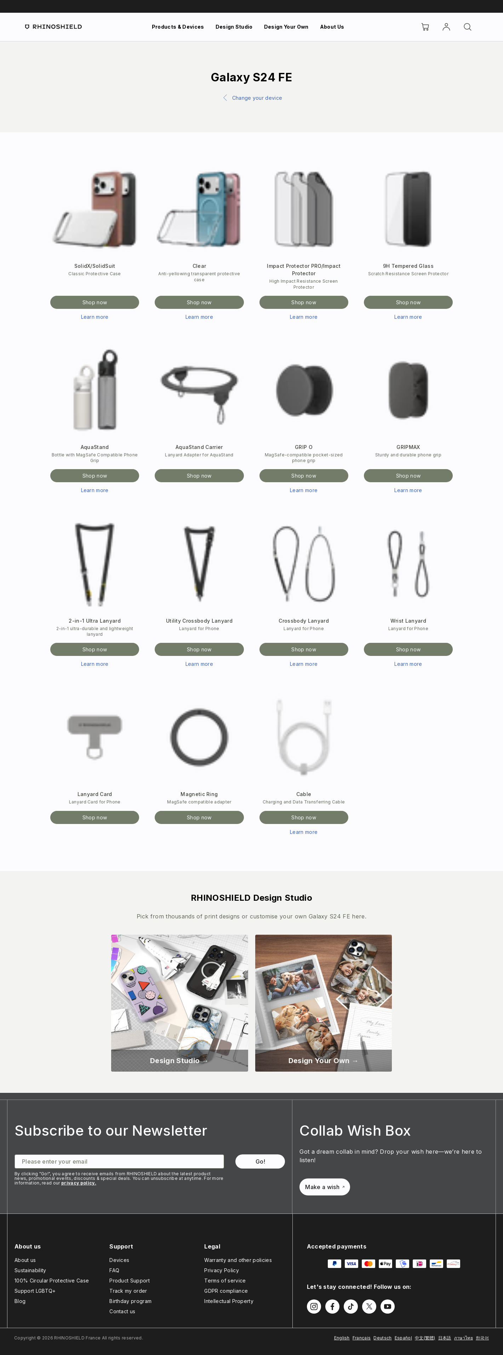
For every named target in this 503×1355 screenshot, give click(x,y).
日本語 (444, 1337)
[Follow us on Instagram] (314, 1306)
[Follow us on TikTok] (351, 1306)
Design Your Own (286, 27)
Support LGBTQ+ (35, 1291)
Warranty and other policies (238, 1260)
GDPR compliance (226, 1291)
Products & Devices (178, 27)
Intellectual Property (228, 1301)
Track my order (128, 1291)
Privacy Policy (221, 1270)
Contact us (122, 1311)
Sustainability (30, 1270)
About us (25, 1260)
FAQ (114, 1270)
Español (403, 1337)
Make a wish (324, 1186)
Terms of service (225, 1281)
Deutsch (382, 1337)
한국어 (482, 1337)
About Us (332, 27)
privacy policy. (78, 1183)
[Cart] (425, 27)
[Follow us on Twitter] (369, 1306)
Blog (20, 1301)
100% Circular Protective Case (52, 1281)
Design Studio (234, 27)
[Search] (467, 27)
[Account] (446, 27)
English (342, 1337)
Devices (119, 1260)
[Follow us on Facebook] (332, 1306)
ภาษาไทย (463, 1337)
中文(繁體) (425, 1337)
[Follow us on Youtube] (388, 1306)
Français (362, 1337)
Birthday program (130, 1301)
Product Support (129, 1281)
